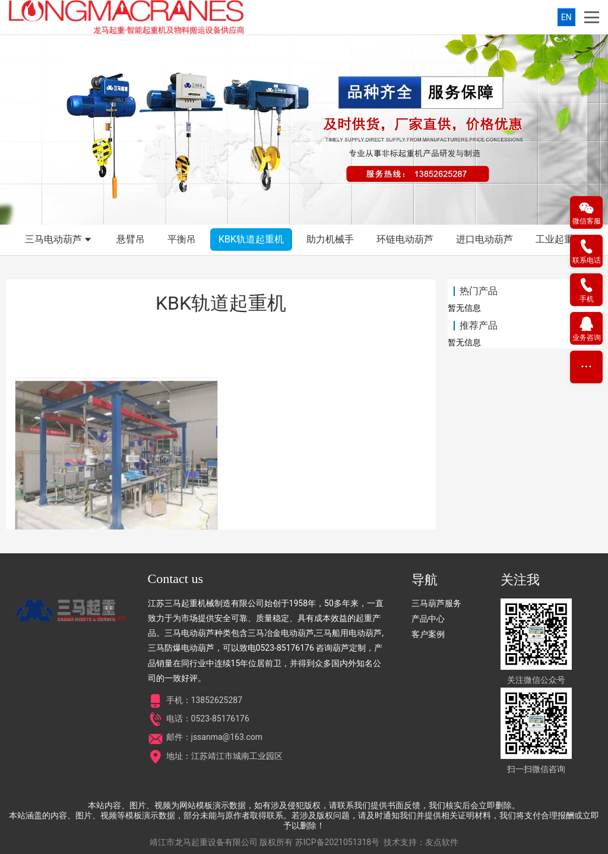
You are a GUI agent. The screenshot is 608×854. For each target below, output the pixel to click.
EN (566, 17)
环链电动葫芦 (404, 239)
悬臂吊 (130, 239)
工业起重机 (559, 239)
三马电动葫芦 (59, 240)
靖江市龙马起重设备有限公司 (204, 842)
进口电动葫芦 (484, 239)
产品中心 (428, 618)
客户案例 (428, 634)
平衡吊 (181, 239)
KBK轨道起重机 (251, 239)
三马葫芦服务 (436, 603)
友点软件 (441, 842)
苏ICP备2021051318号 (337, 842)
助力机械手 (330, 239)
